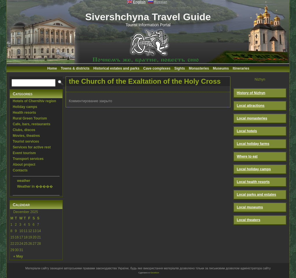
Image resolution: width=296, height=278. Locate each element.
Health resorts (24, 113)
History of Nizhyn (251, 93)
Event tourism (24, 153)
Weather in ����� (35, 186)
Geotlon (154, 272)
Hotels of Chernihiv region (34, 101)
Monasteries (199, 68)
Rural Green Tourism (30, 118)
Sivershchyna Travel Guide (148, 16)
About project (24, 165)
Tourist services (26, 141)
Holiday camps (25, 107)
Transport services (28, 159)
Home (52, 68)
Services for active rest (32, 147)
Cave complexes (157, 68)
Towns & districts (75, 68)
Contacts (20, 170)
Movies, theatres (26, 136)
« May (18, 256)
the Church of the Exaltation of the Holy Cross (145, 81)
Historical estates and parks (116, 68)
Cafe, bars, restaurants (31, 124)
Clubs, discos (24, 130)
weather (23, 181)
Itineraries (241, 68)
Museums (221, 68)
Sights (179, 68)
